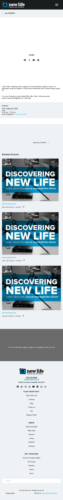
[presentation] (30, 180)
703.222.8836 (31, 378)
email (31, 347)
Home (16, 114)
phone (25, 347)
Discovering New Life (9, 204)
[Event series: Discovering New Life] (23, 206)
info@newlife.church (31, 379)
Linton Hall (22, 114)
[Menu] (56, 4)
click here (40, 347)
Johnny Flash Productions (49, 493)
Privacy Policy (10, 493)
